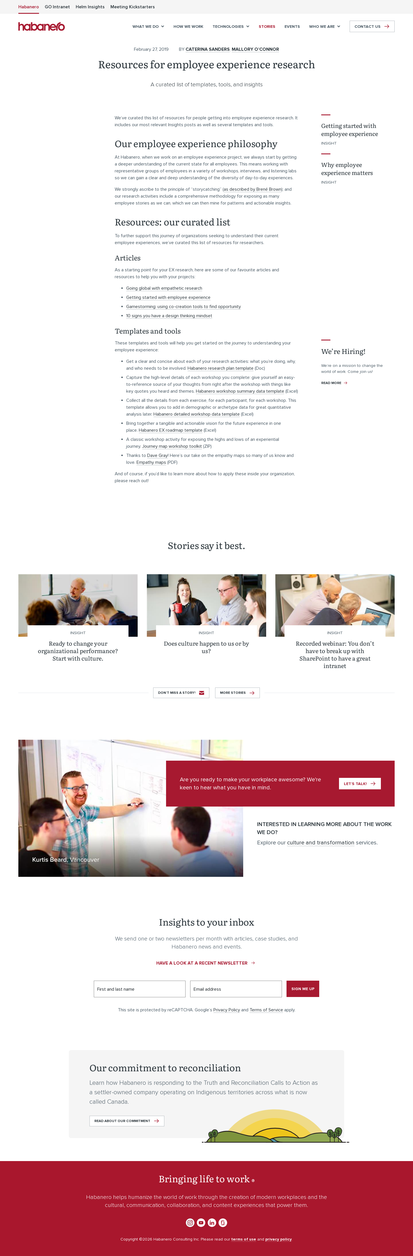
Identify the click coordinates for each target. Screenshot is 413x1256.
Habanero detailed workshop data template (196, 414)
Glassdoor (223, 1222)
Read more (331, 383)
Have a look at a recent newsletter (202, 963)
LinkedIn (212, 1222)
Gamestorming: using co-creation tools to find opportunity (183, 306)
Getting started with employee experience (168, 297)
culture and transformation (320, 842)
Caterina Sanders (208, 49)
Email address (207, 989)
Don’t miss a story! (176, 693)
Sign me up (302, 988)
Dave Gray (157, 455)
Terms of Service (266, 1010)
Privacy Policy (226, 1010)
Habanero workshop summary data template (240, 391)
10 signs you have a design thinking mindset (169, 316)
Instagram (190, 1222)
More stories (233, 693)
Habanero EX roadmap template (170, 430)
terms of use (243, 1239)
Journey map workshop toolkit (172, 446)
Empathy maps (151, 462)
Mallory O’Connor (255, 49)
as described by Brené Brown (252, 189)
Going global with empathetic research (164, 288)
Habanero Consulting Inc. (41, 26)
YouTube (201, 1222)
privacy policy (278, 1239)
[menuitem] (28, 7)
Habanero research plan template (221, 368)
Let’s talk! (355, 783)
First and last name (116, 989)
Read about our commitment (122, 1121)
